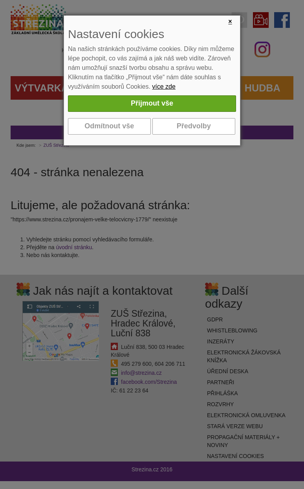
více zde (164, 86)
